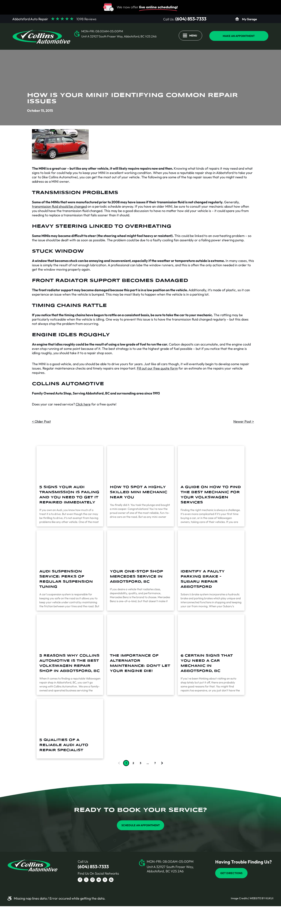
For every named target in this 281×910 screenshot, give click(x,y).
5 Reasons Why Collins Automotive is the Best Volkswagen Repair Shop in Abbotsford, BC (69, 663)
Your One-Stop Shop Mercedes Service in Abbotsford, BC (136, 576)
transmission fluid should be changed (59, 206)
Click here (83, 404)
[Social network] (111, 880)
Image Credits (239, 898)
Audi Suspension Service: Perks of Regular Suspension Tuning (66, 579)
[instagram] (92, 880)
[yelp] (105, 880)
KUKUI (269, 898)
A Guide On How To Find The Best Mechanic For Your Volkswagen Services (211, 494)
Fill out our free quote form (157, 368)
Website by (257, 898)
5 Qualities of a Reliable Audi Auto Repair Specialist (63, 745)
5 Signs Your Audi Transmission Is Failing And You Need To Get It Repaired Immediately (69, 494)
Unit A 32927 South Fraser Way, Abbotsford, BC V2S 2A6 (119, 36)
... (148, 763)
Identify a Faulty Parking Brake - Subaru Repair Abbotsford (203, 579)
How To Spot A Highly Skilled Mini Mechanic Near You (138, 492)
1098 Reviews (86, 19)
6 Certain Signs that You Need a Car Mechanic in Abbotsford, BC (207, 663)
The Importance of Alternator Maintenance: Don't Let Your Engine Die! (140, 663)
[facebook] (80, 880)
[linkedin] (98, 880)
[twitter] (86, 880)
